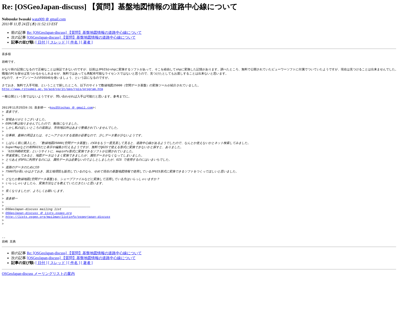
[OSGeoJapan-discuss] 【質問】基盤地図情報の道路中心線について (81, 37)
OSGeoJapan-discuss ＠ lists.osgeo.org (39, 230)
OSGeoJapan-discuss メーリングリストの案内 (38, 296)
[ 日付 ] (41, 42)
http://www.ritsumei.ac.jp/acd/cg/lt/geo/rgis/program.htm (52, 93)
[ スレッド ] (57, 42)
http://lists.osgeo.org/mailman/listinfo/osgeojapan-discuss (58, 235)
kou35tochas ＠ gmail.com (71, 114)
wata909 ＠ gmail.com (49, 19)
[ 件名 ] (74, 42)
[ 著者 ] (87, 42)
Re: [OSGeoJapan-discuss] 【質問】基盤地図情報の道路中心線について (84, 32)
